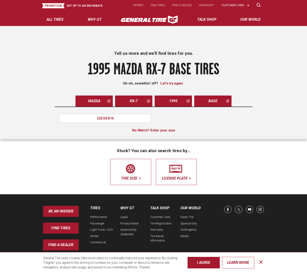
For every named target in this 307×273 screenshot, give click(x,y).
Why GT (127, 208)
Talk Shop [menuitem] (206, 19)
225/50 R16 (105, 118)
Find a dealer (182, 5)
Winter (94, 236)
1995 (179, 101)
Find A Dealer (60, 245)
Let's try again (171, 83)
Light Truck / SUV (101, 229)
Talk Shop (159, 208)
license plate (176, 171)
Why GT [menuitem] (94, 19)
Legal (124, 217)
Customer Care (160, 217)
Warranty (206, 5)
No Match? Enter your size (153, 130)
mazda (99, 101)
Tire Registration (161, 223)
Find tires (158, 5)
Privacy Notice (129, 223)
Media (184, 236)
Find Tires (60, 228)
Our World (190, 208)
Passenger (97, 223)
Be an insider (61, 211)
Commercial (98, 242)
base (219, 101)
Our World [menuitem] (250, 19)
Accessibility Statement (128, 232)
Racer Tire (187, 217)
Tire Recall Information (157, 238)
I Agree (203, 262)
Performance (98, 217)
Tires (95, 208)
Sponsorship (188, 223)
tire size (130, 171)
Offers (138, 5)
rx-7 (140, 101)
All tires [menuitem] (55, 19)
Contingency (188, 229)
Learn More (238, 262)
